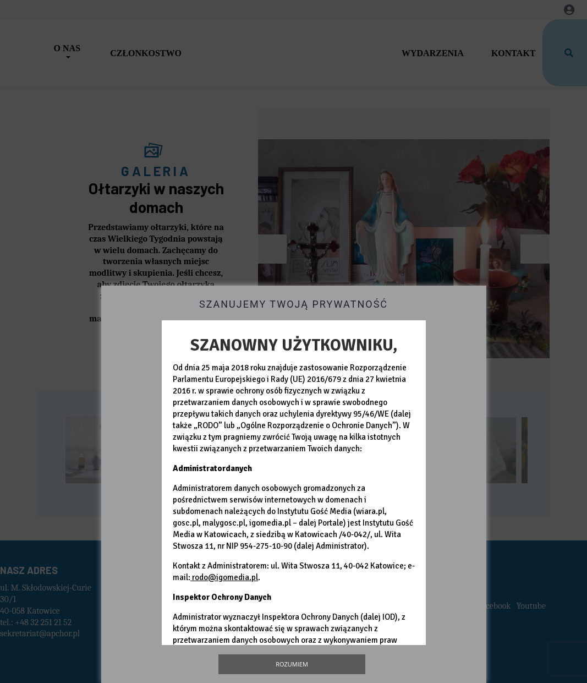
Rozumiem (292, 664)
